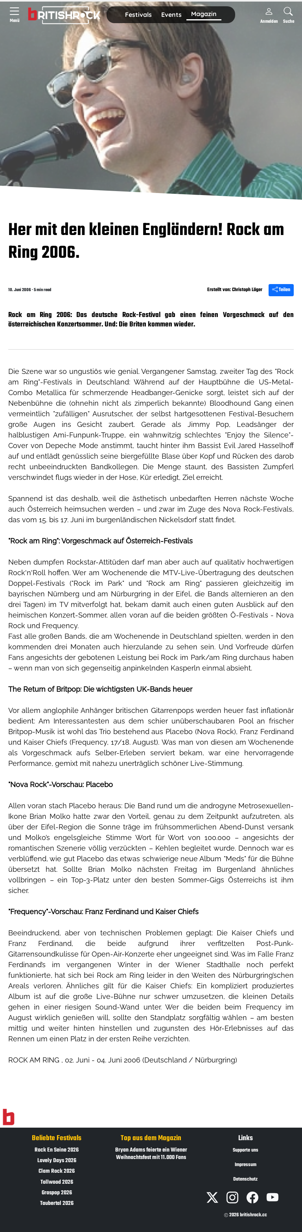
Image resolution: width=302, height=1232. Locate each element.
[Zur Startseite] (8, 1117)
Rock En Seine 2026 (57, 1150)
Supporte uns (245, 1150)
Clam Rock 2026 (57, 1171)
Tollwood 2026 (57, 1182)
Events (171, 14)
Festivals (138, 14)
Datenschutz (245, 1179)
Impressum (245, 1165)
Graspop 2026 (57, 1192)
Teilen (281, 290)
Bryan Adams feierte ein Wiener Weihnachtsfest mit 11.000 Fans (151, 1154)
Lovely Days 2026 (56, 1160)
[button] (138, 15)
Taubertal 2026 (57, 1203)
